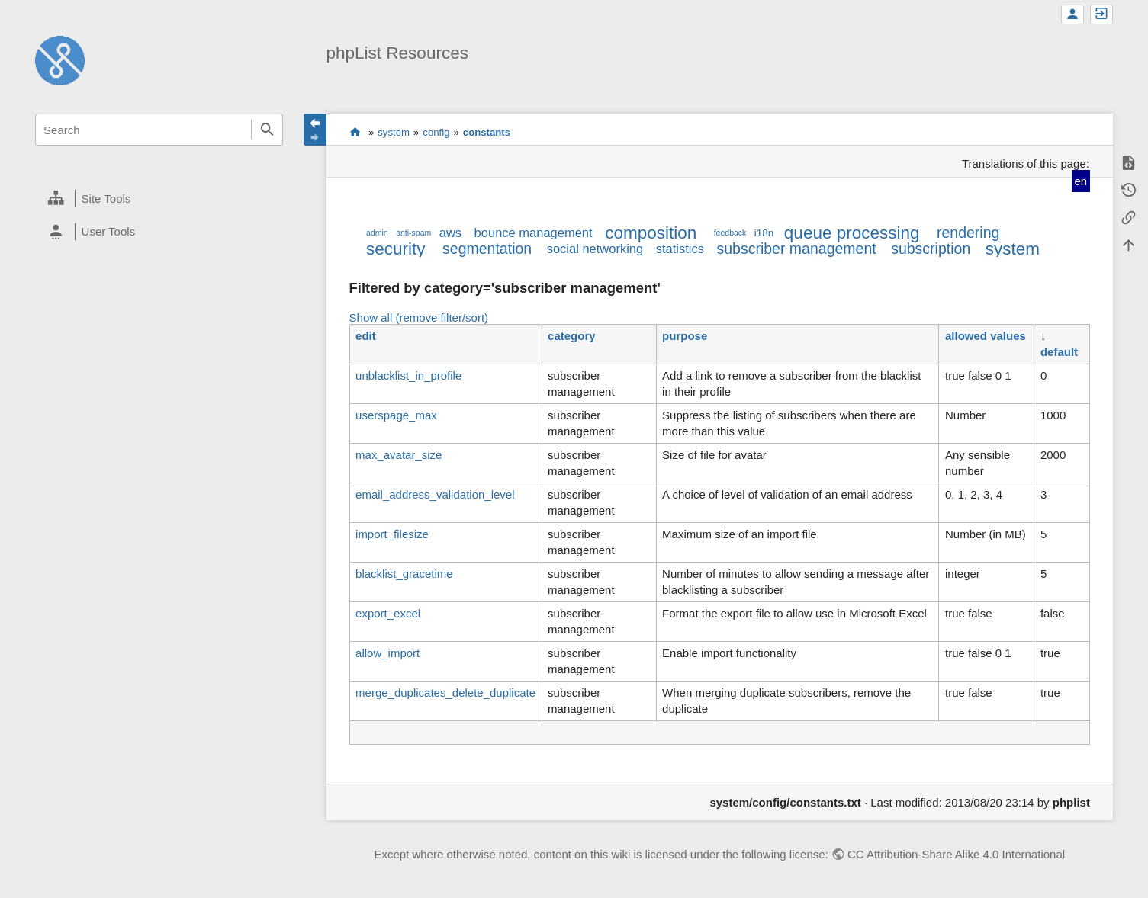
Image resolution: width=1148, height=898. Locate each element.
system (394, 132)
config (436, 132)
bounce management (533, 232)
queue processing (852, 232)
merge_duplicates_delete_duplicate (445, 692)
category (572, 335)
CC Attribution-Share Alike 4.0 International (956, 854)
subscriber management (796, 248)
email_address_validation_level (434, 494)
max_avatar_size (398, 454)
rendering (968, 232)
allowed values (985, 335)
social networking (595, 248)
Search (267, 129)
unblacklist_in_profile (408, 375)
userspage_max (396, 415)
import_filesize (392, 534)
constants (486, 132)
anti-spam (413, 232)
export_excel (387, 613)
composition (650, 232)
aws (450, 232)
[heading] (159, 199)
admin (377, 232)
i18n (764, 233)
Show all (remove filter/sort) (419, 317)
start (355, 132)
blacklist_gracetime (404, 573)
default (1059, 351)
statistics (680, 248)
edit (365, 335)
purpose (684, 335)
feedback (730, 232)
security (396, 248)
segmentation (487, 248)
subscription (930, 248)
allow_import (387, 652)
